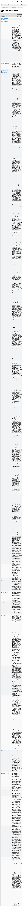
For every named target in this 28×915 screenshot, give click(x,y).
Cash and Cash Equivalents (5, 63)
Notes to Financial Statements (20, 4)
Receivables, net (3, 615)
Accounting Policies (5, 7)
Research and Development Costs (5, 565)
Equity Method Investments (5, 788)
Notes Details (19, 7)
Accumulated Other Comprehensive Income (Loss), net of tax (6, 580)
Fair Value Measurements (5, 592)
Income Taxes (3, 857)
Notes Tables (13, 7)
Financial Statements (9, 4)
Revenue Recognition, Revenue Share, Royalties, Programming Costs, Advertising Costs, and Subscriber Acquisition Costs (5, 72)
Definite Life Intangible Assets (5, 750)
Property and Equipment (5, 773)
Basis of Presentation (4, 21)
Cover (2, 4)
